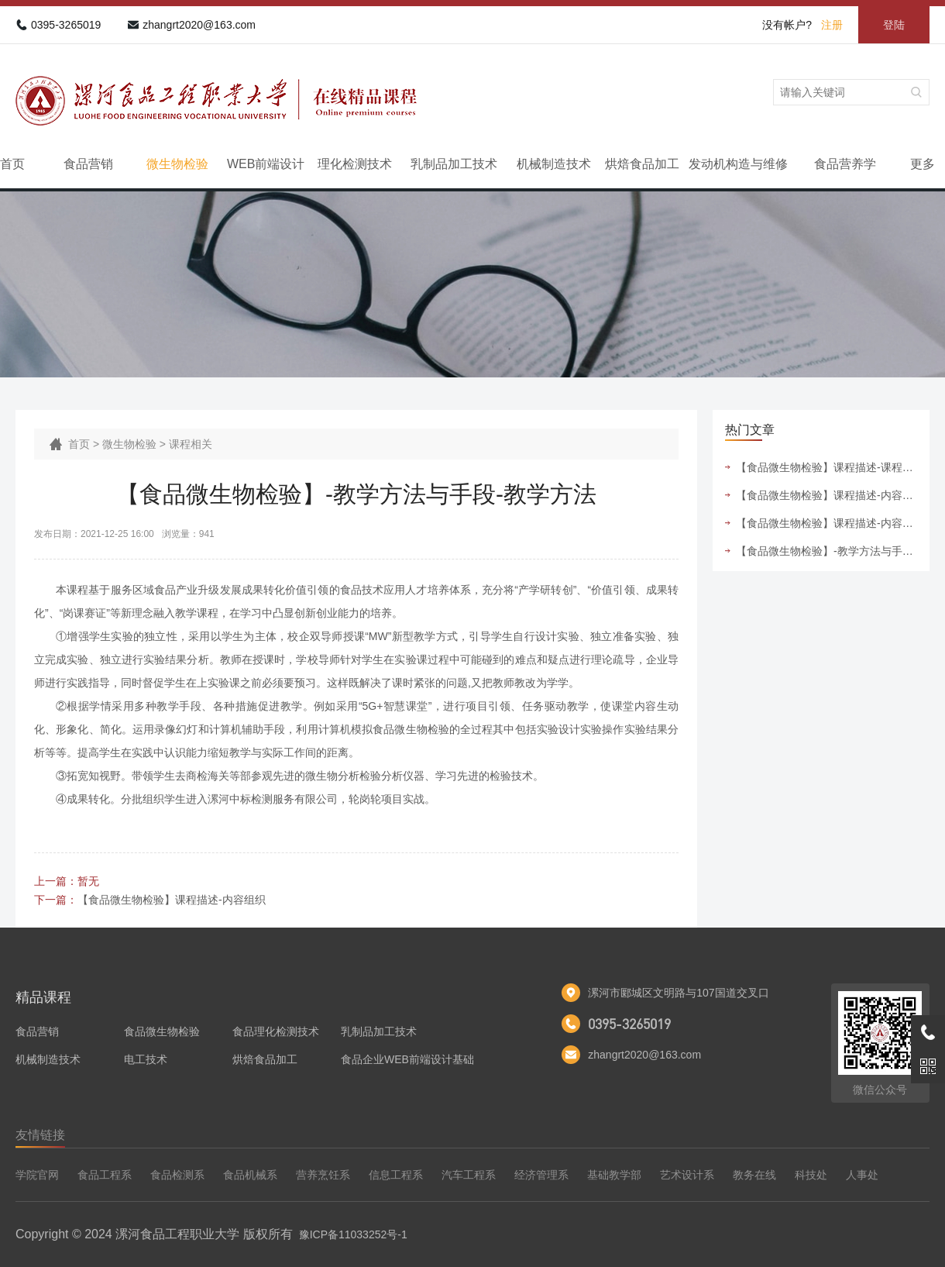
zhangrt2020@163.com (199, 25)
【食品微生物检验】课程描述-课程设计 (826, 467)
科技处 (811, 1175)
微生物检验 (177, 163)
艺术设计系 (687, 1175)
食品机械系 (250, 1175)
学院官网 (37, 1175)
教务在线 (754, 1175)
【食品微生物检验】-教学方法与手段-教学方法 (826, 551)
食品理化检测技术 (275, 1031)
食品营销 (88, 163)
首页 (12, 163)
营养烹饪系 (323, 1175)
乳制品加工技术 (454, 163)
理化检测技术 (355, 163)
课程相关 (190, 444)
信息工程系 (396, 1175)
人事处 (862, 1175)
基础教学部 (614, 1175)
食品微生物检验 (162, 1031)
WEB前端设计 (265, 163)
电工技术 (145, 1059)
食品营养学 (845, 163)
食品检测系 (177, 1175)
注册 (832, 25)
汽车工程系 (469, 1175)
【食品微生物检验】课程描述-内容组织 (171, 899)
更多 (922, 163)
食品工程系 (104, 1175)
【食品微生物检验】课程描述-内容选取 (826, 523)
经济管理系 (541, 1175)
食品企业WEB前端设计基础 (407, 1059)
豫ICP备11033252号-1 (353, 1234)
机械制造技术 (554, 163)
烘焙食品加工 (642, 163)
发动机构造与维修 (738, 163)
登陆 (894, 25)
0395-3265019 (66, 25)
